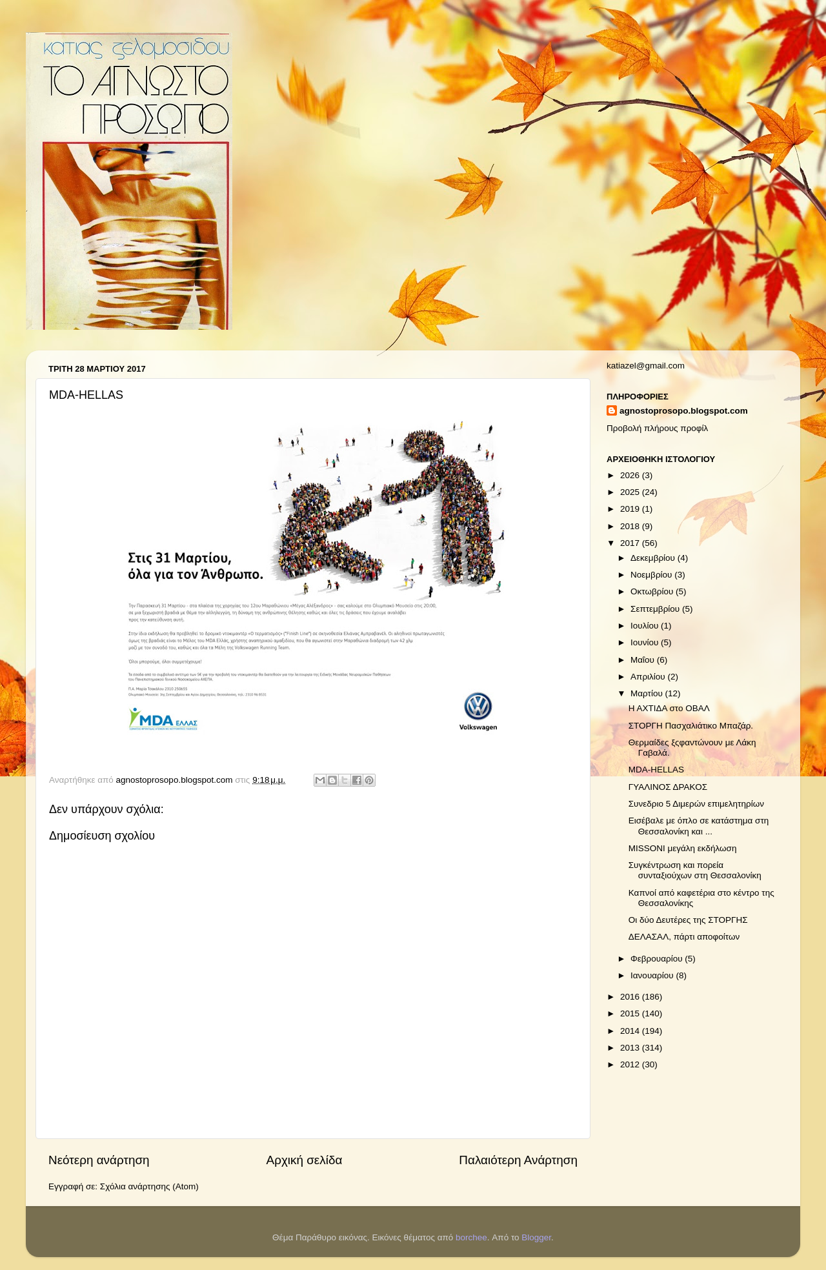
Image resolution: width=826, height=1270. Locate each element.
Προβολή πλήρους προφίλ (657, 428)
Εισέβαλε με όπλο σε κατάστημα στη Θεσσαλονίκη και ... (699, 826)
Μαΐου (643, 660)
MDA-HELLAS (656, 769)
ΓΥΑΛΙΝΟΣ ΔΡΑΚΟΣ (668, 787)
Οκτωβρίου (653, 591)
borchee (471, 1237)
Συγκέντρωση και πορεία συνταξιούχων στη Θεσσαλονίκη (695, 870)
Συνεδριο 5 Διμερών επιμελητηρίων (696, 804)
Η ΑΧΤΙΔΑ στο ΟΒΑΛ (669, 708)
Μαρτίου (647, 693)
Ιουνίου (645, 642)
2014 (631, 1031)
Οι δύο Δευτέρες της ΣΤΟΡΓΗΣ (688, 920)
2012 (631, 1064)
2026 (631, 475)
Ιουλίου (645, 625)
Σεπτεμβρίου (656, 609)
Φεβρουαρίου (657, 958)
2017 (631, 543)
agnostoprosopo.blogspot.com (684, 411)
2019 (631, 509)
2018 (631, 526)
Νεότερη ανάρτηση (99, 1160)
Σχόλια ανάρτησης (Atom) (149, 1186)
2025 (631, 492)
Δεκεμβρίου (654, 558)
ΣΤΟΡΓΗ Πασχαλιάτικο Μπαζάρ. (691, 726)
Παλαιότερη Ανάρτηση (518, 1160)
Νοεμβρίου (652, 575)
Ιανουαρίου (653, 975)
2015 (631, 1013)
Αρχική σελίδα (305, 1160)
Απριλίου (648, 676)
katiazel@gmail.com (646, 365)
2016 (631, 997)
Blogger (536, 1237)
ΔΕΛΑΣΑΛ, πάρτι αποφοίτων (684, 937)
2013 (631, 1048)
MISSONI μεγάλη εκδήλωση (683, 848)
